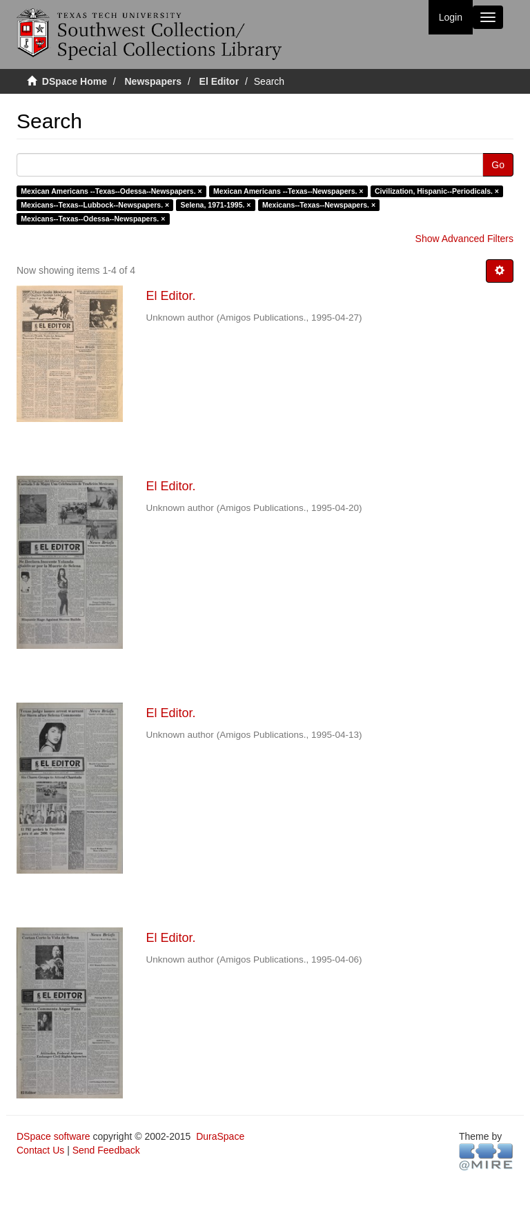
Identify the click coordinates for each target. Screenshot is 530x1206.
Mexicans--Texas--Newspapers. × (318, 205)
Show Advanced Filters (464, 238)
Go (497, 164)
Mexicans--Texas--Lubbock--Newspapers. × (95, 205)
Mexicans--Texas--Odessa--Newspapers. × (93, 218)
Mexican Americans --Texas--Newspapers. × (288, 191)
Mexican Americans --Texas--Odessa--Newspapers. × (111, 191)
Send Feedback (106, 1150)
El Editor (219, 81)
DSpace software (53, 1136)
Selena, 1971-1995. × (216, 205)
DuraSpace (220, 1136)
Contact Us (40, 1150)
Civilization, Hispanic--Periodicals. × (437, 191)
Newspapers (153, 81)
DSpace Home (74, 81)
